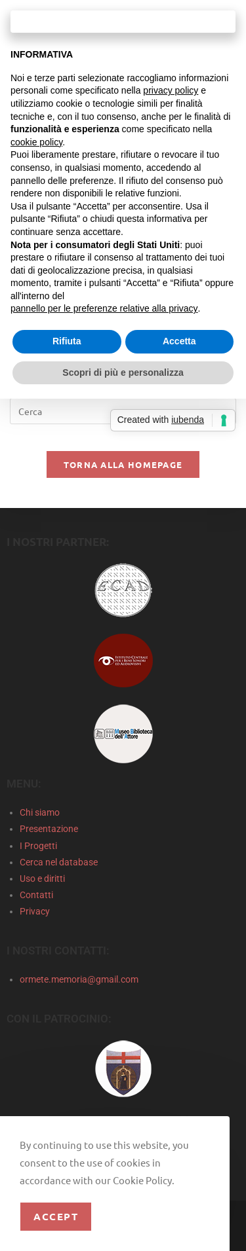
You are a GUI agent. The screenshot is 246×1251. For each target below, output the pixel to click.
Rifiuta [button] (66, 341)
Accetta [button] (179, 341)
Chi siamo (40, 812)
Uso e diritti (42, 878)
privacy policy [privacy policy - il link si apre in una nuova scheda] (170, 90)
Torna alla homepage (123, 464)
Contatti (36, 895)
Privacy (35, 911)
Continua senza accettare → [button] (123, 21)
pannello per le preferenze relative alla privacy (104, 308)
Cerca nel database (59, 862)
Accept (55, 1216)
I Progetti (38, 846)
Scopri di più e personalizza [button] (122, 372)
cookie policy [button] (36, 142)
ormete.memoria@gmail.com (79, 979)
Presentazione (49, 829)
